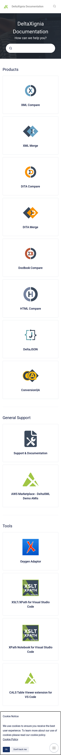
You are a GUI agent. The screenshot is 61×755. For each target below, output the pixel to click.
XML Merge (30, 145)
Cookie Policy (10, 739)
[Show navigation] (54, 748)
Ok (6, 749)
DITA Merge (30, 227)
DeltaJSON (30, 349)
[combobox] (30, 48)
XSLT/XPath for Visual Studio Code (31, 604)
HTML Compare (30, 308)
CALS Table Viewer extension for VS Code (30, 695)
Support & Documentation (30, 453)
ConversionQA (30, 390)
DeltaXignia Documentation (27, 6)
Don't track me (20, 749)
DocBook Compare (30, 268)
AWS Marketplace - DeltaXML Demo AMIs (30, 496)
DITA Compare (30, 186)
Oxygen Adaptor (30, 561)
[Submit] (10, 48)
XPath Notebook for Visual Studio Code (30, 649)
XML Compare (30, 105)
